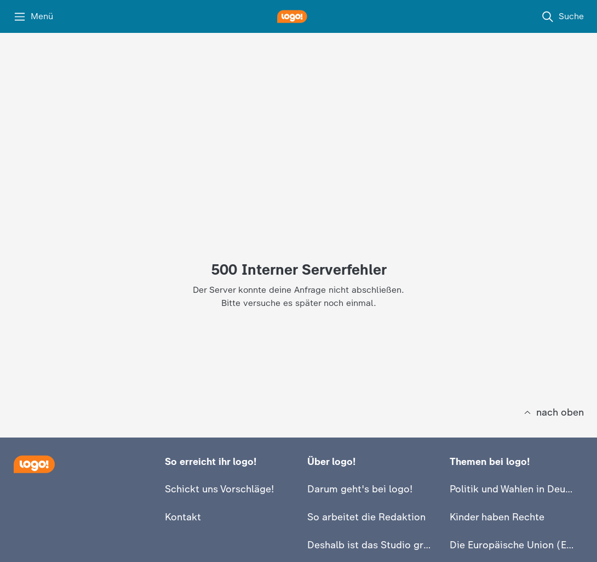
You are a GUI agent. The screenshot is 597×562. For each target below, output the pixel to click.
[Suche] (562, 16)
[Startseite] (34, 464)
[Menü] (33, 16)
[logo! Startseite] (298, 16)
